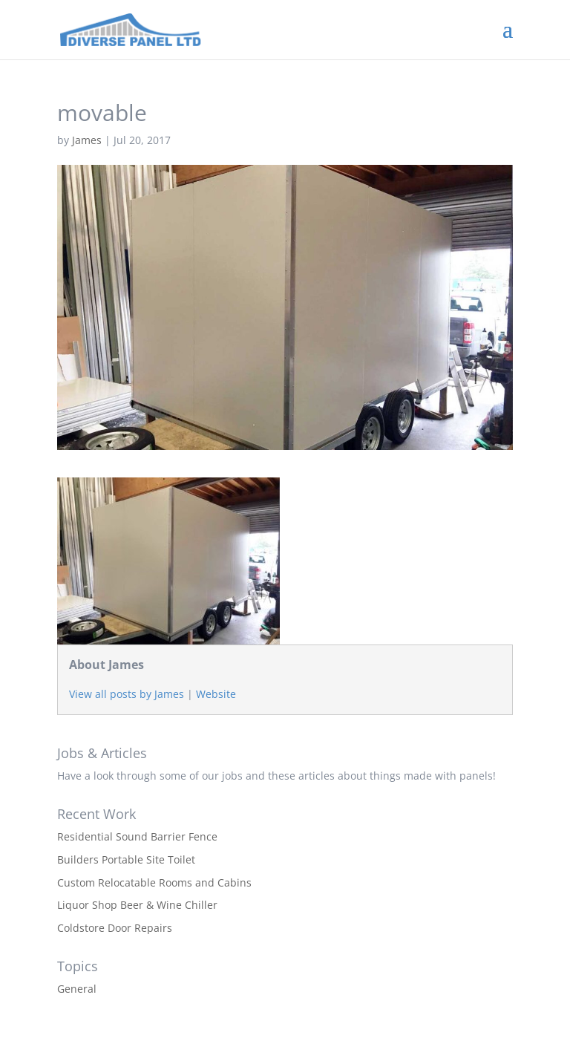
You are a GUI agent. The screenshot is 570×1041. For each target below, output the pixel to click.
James (87, 140)
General (76, 989)
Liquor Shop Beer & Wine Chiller (137, 905)
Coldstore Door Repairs (114, 928)
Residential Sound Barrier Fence (137, 836)
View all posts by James (126, 694)
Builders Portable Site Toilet (126, 859)
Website (216, 694)
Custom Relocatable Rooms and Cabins (154, 882)
